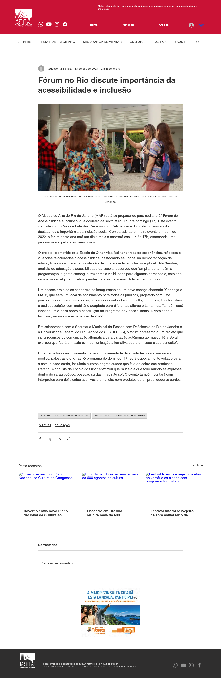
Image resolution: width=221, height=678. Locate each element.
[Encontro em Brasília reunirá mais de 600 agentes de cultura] (110, 488)
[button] (198, 41)
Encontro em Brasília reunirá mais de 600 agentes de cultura (104, 513)
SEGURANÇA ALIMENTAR (102, 41)
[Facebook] (65, 24)
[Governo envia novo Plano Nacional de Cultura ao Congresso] (47, 488)
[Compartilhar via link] (69, 439)
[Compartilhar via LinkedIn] (59, 439)
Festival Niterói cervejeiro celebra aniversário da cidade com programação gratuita (172, 513)
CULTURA (137, 41)
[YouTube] (183, 665)
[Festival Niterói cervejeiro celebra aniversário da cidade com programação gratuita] (174, 488)
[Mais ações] (180, 68)
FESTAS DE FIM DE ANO (56, 41)
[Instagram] (57, 24)
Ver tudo (197, 465)
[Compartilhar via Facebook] (40, 439)
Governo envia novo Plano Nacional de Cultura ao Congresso (45, 513)
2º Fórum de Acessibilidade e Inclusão (64, 415)
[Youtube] (49, 24)
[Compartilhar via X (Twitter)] (49, 439)
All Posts (24, 41)
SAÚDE (180, 41)
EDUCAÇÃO (62, 425)
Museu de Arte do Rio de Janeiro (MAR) (120, 415)
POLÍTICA (159, 41)
